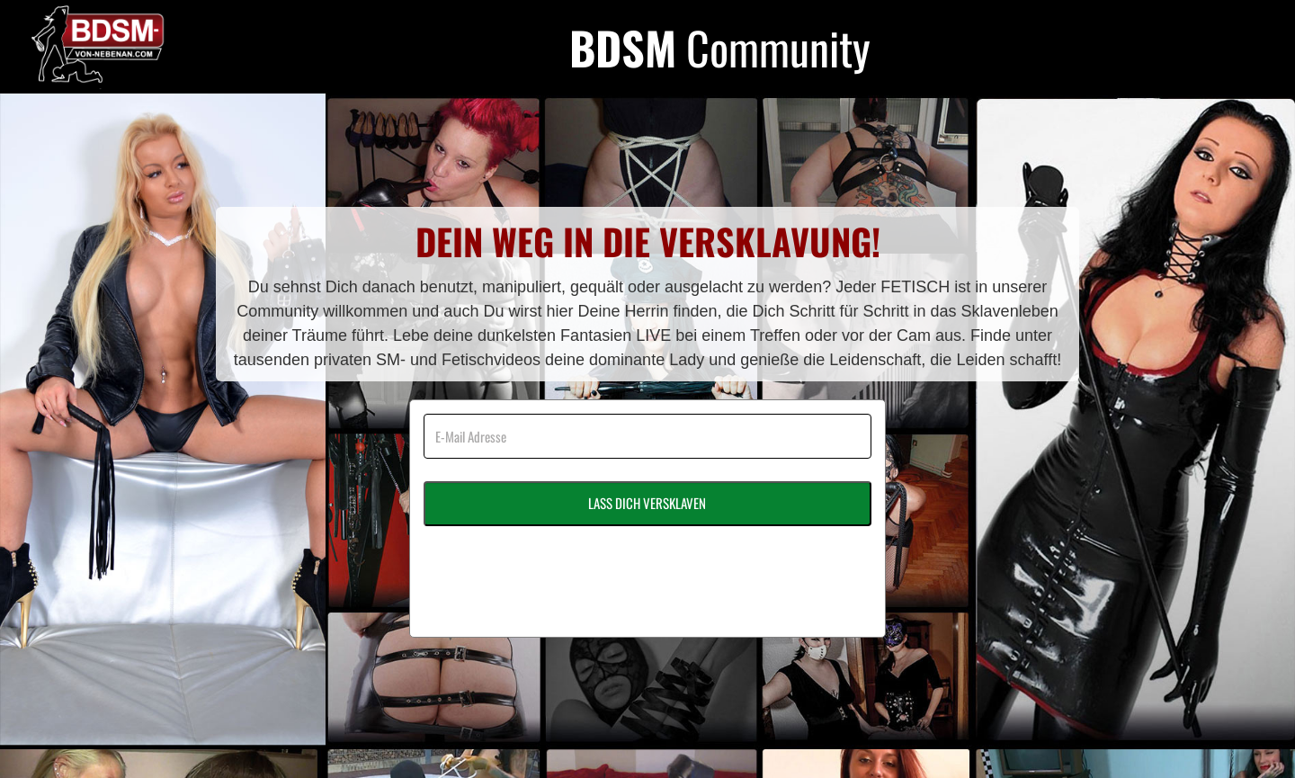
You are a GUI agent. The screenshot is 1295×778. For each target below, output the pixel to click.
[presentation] (560, 566)
